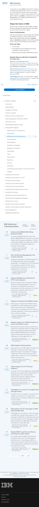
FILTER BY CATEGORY (9, 101)
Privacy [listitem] (3, 497)
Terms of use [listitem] (5, 499)
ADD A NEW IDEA (19, 89)
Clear (34, 101)
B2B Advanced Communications (19, 250)
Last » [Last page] (29, 455)
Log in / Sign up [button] (32, 84)
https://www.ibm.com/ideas (17, 63)
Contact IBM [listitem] (5, 494)
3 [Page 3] (15, 455)
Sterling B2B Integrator (19, 339)
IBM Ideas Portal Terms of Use (21, 473)
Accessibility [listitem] (5, 502)
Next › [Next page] (23, 455)
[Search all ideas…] (12, 85)
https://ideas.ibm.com (30, 69)
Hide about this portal (15, 5)
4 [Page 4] (18, 455)
